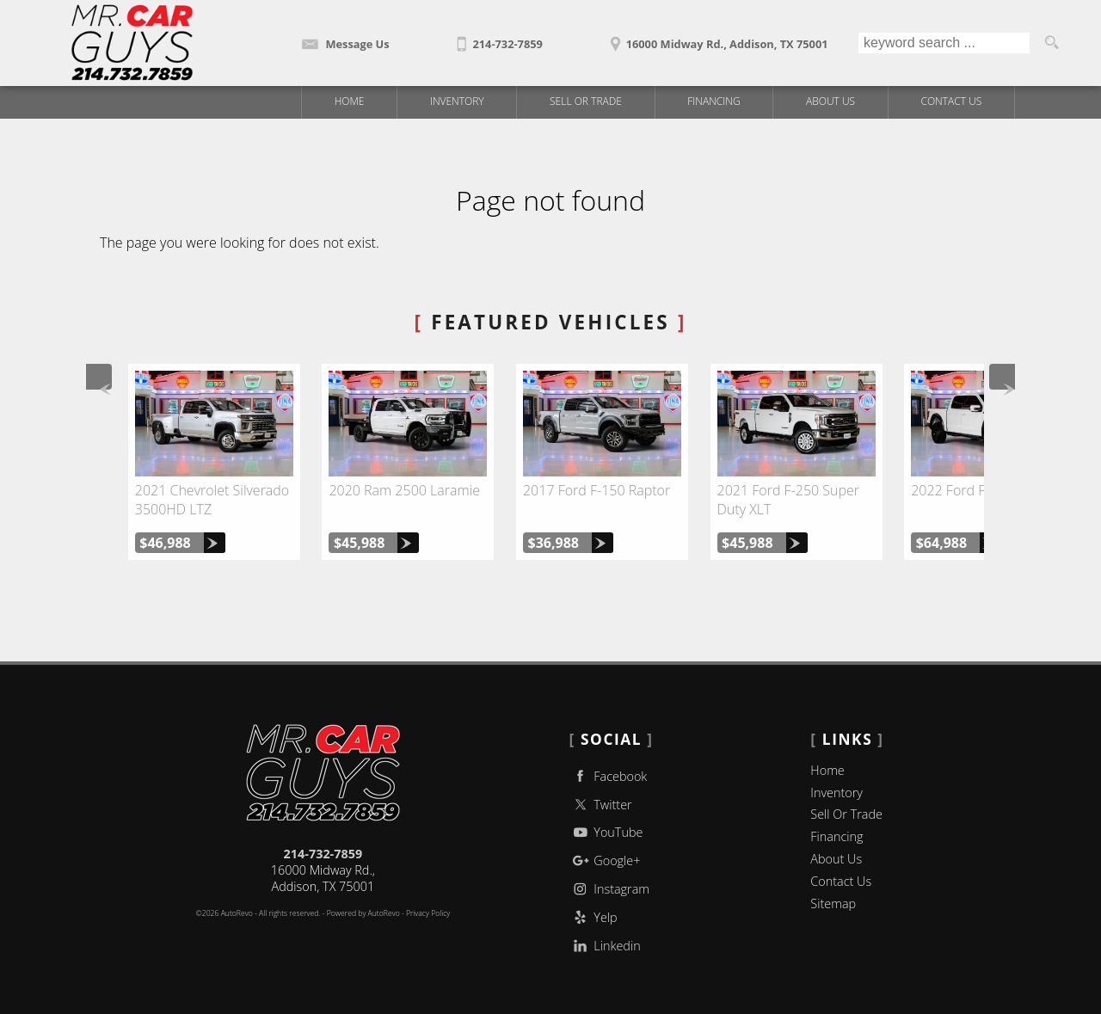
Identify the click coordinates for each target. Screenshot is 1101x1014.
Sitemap (833, 903)
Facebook (608, 776)
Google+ (605, 860)
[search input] (944, 43)
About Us (836, 859)
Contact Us (840, 881)
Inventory (836, 792)
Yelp (593, 917)
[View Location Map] (716, 38)
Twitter (600, 804)
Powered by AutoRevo (363, 913)
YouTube (606, 832)
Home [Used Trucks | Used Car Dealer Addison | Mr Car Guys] (350, 101)
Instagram (609, 889)
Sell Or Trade (846, 814)
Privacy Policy (428, 913)
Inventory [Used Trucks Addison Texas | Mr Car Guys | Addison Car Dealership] (457, 101)
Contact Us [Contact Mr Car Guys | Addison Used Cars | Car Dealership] (951, 101)
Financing (836, 836)
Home (827, 770)
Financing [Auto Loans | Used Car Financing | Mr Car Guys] (713, 101)
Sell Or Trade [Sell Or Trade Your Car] (586, 101)
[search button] (1051, 43)
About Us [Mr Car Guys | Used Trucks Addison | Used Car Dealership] (830, 101)
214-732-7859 (323, 853)
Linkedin (605, 945)
